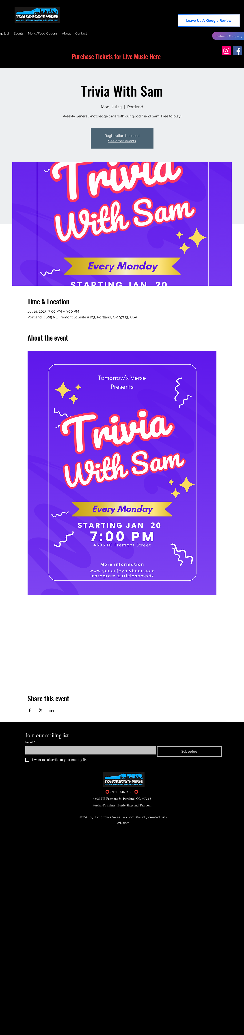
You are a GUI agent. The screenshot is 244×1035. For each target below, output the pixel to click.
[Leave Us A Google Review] (209, 20)
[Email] (89, 750)
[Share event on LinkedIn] (52, 710)
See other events (122, 141)
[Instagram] (226, 50)
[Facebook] (237, 50)
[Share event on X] (41, 710)
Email (30, 742)
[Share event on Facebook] (30, 710)
